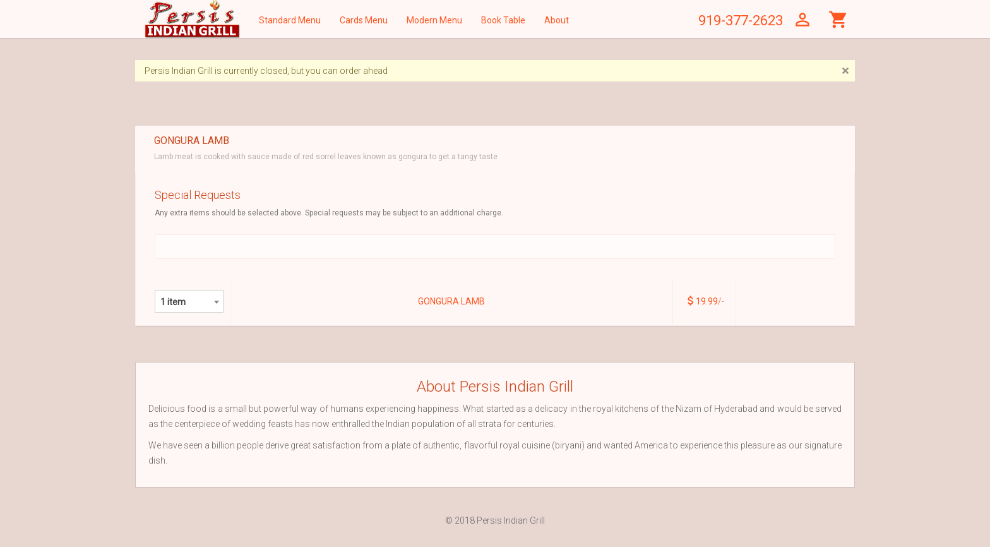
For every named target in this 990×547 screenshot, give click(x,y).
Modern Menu (434, 20)
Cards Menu (364, 20)
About (556, 20)
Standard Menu (290, 20)
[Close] (845, 71)
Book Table (503, 20)
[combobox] (189, 301)
